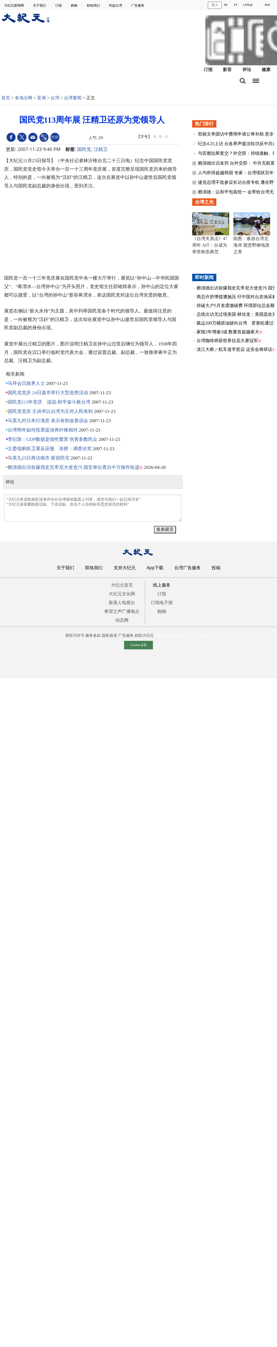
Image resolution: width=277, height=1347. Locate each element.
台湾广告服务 (187, 568)
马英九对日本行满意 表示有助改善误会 (48, 420)
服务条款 (93, 635)
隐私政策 (109, 635)
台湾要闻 (73, 97)
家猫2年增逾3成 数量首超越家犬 (228, 331)
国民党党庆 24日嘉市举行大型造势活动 (48, 392)
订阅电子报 (162, 602)
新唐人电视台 (122, 602)
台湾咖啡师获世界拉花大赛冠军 (227, 340)
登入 (214, 5)
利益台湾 (116, 5)
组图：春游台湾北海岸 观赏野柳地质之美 (251, 245)
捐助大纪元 (144, 635)
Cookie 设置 (138, 645)
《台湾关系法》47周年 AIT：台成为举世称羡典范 (209, 245)
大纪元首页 (122, 585)
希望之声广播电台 (121, 611)
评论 (246, 69)
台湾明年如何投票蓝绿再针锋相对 (43, 430)
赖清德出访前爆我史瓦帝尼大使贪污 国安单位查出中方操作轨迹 (73, 467)
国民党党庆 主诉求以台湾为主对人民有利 (50, 411)
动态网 (121, 620)
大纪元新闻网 (14, 5)
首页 (5, 97)
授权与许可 (75, 635)
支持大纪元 (125, 568)
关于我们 (40, 5)
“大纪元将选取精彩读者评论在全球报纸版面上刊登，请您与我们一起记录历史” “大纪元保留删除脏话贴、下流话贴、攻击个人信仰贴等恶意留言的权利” (92, 508)
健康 (266, 69)
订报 (59, 5)
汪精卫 (101, 149)
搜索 (243, 81)
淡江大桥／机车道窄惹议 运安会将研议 (234, 349)
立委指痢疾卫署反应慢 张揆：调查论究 (50, 448)
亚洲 (41, 97)
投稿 (216, 568)
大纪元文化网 (122, 594)
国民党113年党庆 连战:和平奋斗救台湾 (49, 402)
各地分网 (23, 97)
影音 (227, 69)
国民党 (84, 149)
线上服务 (161, 585)
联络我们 (94, 5)
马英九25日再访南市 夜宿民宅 (38, 458)
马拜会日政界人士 (26, 383)
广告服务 (138, 5)
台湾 (55, 97)
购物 (74, 5)
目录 (255, 79)
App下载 (155, 568)
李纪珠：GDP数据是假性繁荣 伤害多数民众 (52, 439)
